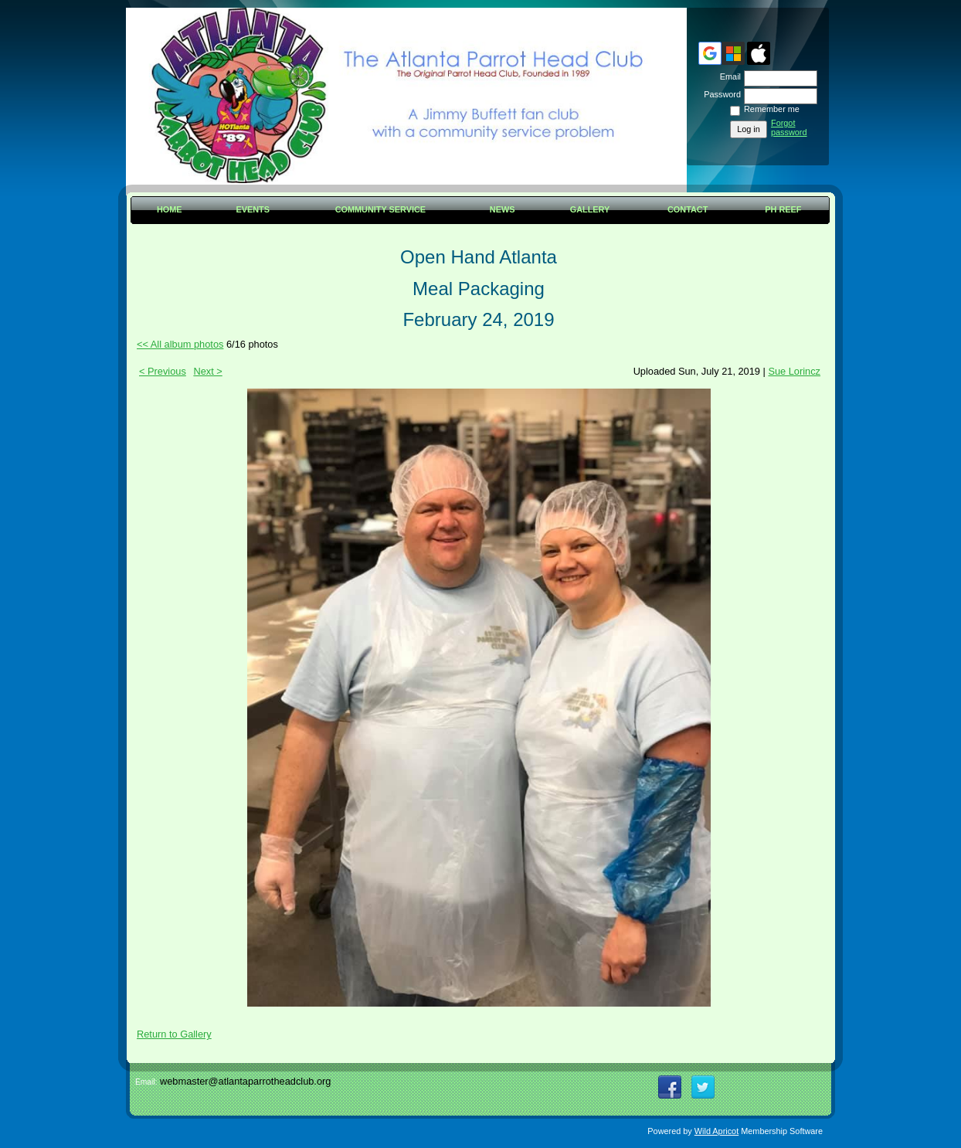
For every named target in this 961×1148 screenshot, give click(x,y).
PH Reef (783, 209)
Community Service (380, 209)
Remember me (772, 109)
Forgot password (789, 127)
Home (169, 209)
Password (719, 94)
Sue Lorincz (794, 371)
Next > (207, 371)
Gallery (590, 209)
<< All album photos (180, 344)
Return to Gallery (174, 1034)
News (502, 209)
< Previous (162, 371)
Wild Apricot (716, 1131)
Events (253, 209)
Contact (687, 209)
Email (728, 76)
